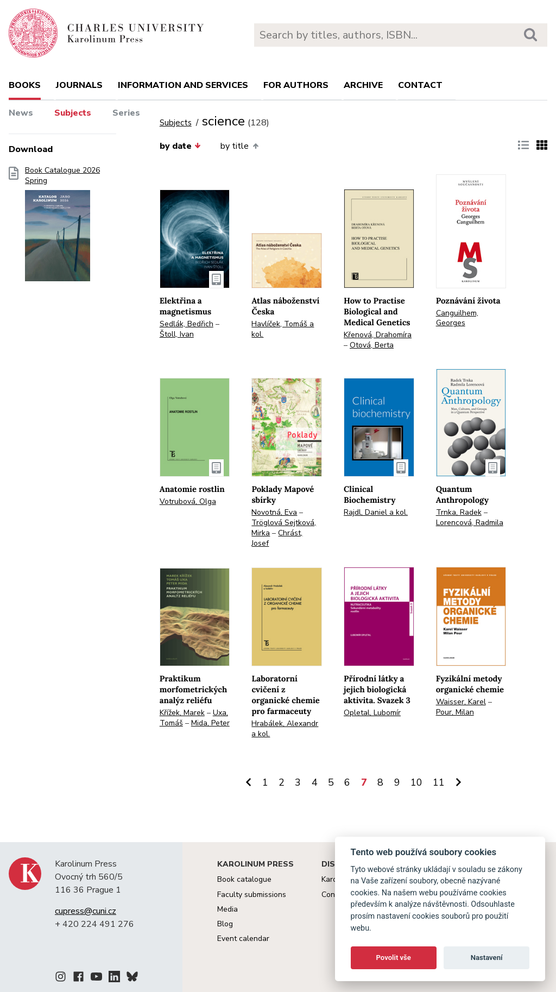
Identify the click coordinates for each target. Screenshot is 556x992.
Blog (225, 924)
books (25, 85)
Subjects (72, 113)
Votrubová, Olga (188, 501)
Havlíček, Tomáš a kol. (282, 329)
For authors (295, 85)
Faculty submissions (251, 894)
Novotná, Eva (274, 512)
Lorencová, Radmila (469, 522)
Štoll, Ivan (177, 334)
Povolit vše (393, 957)
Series (126, 113)
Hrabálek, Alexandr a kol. (284, 728)
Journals (79, 85)
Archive (363, 85)
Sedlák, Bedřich (186, 324)
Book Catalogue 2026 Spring (62, 227)
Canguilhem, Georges (457, 318)
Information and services (183, 85)
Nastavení (487, 957)
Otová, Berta (372, 345)
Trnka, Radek (459, 512)
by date (180, 146)
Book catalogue (244, 879)
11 (439, 782)
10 (416, 782)
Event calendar (243, 938)
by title (239, 146)
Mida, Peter (210, 723)
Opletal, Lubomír (372, 712)
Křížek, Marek (182, 712)
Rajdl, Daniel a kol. (376, 512)
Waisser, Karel (461, 702)
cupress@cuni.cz (85, 911)
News (21, 113)
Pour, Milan (455, 712)
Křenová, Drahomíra (378, 335)
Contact (420, 85)
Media (227, 909)
